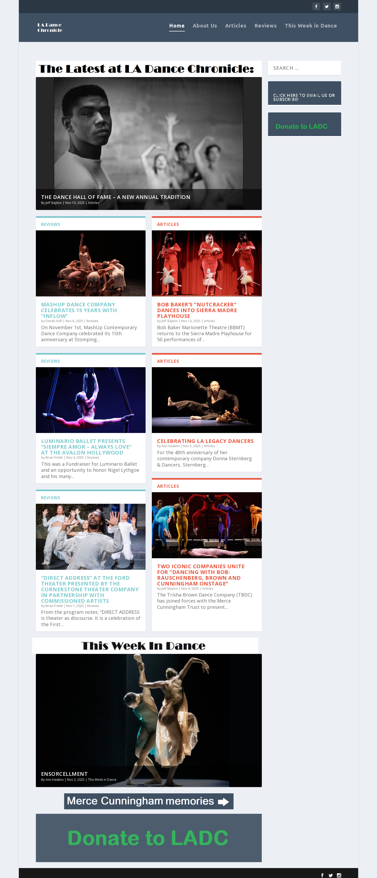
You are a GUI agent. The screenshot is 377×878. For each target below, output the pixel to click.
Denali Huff (54, 317)
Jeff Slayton (54, 199)
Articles (236, 30)
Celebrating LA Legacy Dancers (205, 437)
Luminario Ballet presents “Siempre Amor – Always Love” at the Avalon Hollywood (86, 443)
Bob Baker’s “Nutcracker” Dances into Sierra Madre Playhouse (197, 306)
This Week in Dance (311, 30)
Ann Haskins (171, 442)
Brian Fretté (54, 454)
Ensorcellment (64, 770)
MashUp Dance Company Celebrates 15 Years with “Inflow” (79, 306)
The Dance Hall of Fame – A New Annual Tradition (116, 193)
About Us (205, 30)
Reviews (265, 30)
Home (177, 30)
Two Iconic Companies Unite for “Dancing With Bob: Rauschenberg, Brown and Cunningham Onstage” (201, 571)
